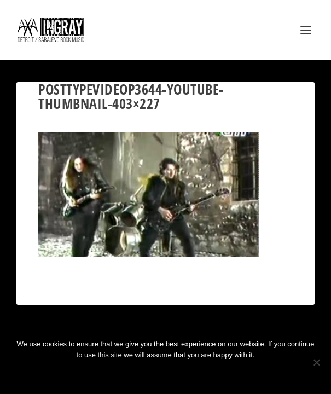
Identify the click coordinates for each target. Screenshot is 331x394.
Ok (126, 373)
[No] (316, 362)
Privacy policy (180, 373)
